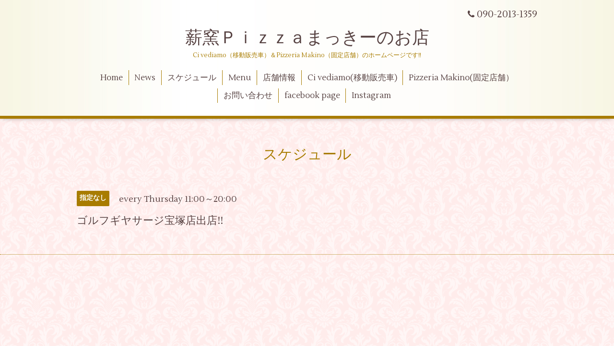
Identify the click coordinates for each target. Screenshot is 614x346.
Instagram (371, 95)
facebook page (312, 95)
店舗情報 (279, 78)
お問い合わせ (248, 95)
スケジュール (191, 78)
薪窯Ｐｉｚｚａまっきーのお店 (316, 38)
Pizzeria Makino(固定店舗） (461, 78)
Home (111, 78)
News (144, 78)
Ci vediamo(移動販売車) (352, 78)
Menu (239, 78)
